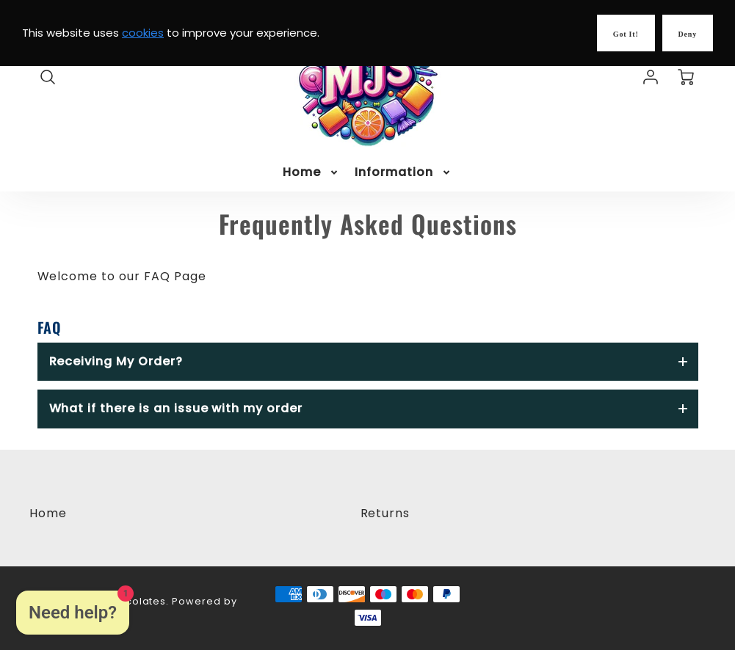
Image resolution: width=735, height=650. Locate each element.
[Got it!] (626, 33)
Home (311, 172)
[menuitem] (311, 172)
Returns (385, 513)
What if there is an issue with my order (176, 408)
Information (403, 172)
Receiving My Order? (116, 361)
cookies (143, 32)
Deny (687, 34)
